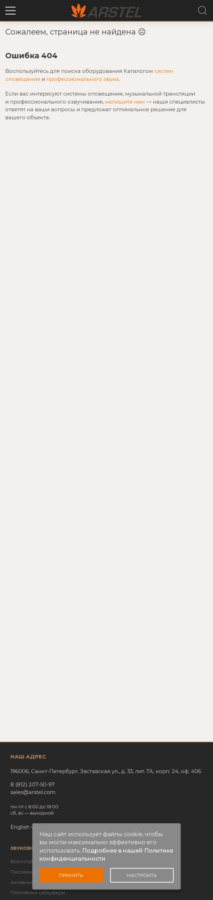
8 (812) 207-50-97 (32, 784)
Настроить (142, 875)
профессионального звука (82, 79)
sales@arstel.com (33, 792)
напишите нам (125, 101)
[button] (10, 11)
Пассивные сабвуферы (37, 892)
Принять (71, 875)
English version (30, 827)
